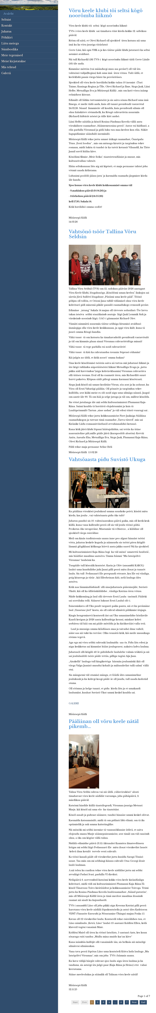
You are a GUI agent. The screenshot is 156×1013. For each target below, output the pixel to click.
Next (134, 1002)
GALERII (74, 703)
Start (75, 1002)
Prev (84, 1002)
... (115, 1002)
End (143, 1002)
